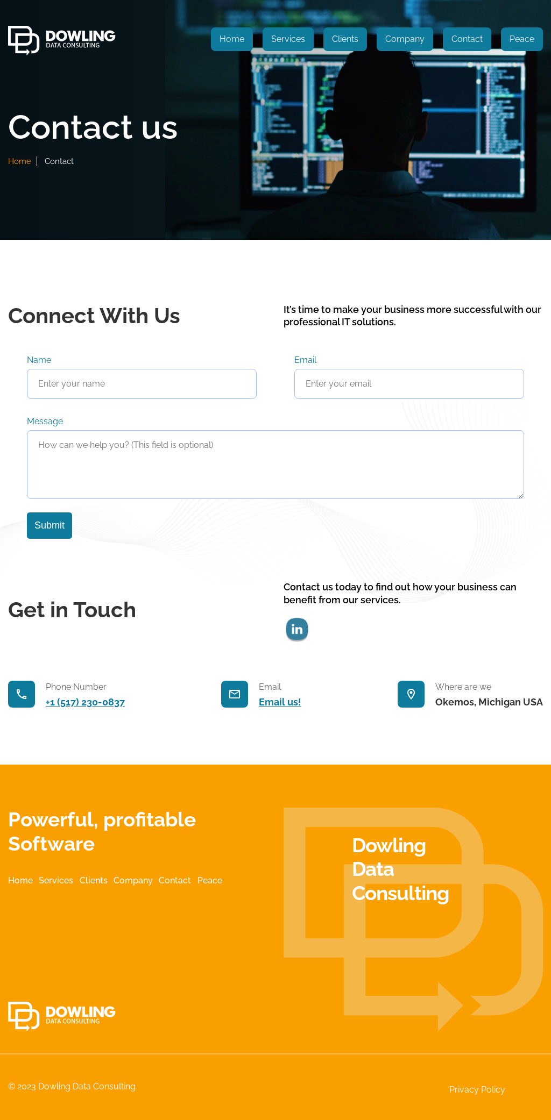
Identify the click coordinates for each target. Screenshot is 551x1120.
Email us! (280, 702)
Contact (467, 39)
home (19, 161)
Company (405, 39)
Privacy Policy (477, 1090)
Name (39, 360)
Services (288, 39)
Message (45, 421)
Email (305, 360)
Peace (522, 39)
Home (232, 39)
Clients (345, 39)
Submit (49, 525)
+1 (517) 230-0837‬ (85, 702)
